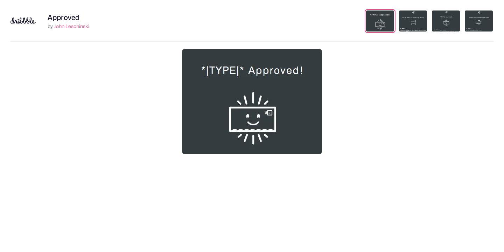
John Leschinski (71, 26)
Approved (63, 17)
